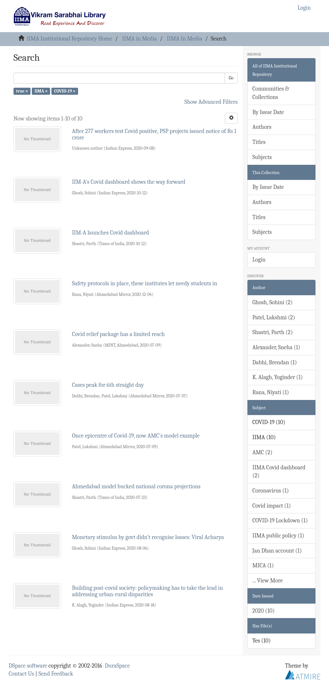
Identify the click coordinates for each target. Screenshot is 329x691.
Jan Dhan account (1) (277, 550)
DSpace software (28, 665)
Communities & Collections (271, 93)
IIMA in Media (139, 38)
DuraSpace (117, 665)
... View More (268, 580)
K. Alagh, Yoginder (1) (278, 377)
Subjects (262, 157)
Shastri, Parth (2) (273, 332)
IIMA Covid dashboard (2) (279, 471)
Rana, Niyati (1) (271, 392)
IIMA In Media (184, 38)
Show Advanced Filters (211, 102)
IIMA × (41, 91)
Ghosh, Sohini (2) (273, 302)
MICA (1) (263, 565)
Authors (262, 127)
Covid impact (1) (272, 505)
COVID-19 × (64, 91)
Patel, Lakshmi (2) (274, 317)
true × (22, 91)
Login (259, 259)
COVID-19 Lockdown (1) (280, 520)
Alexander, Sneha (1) (276, 347)
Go (231, 78)
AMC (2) (262, 452)
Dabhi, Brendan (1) (275, 362)
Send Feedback (56, 673)
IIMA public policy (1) (278, 535)
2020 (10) (264, 610)
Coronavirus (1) (271, 490)
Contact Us (21, 673)
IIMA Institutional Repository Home (69, 38)
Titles (259, 142)
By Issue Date (268, 112)
